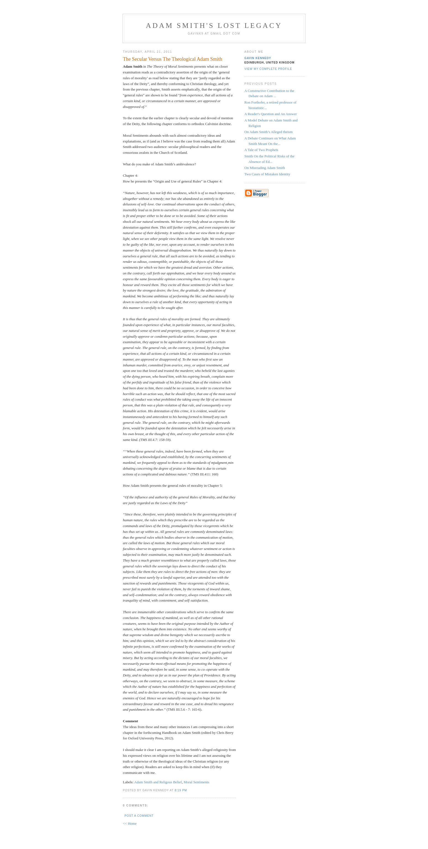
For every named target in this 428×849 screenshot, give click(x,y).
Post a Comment (139, 815)
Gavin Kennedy (257, 58)
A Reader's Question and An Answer (270, 114)
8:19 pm (181, 790)
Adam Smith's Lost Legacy (214, 26)
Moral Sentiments (196, 782)
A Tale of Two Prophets (261, 150)
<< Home (130, 823)
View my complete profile (268, 68)
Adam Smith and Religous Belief (158, 782)
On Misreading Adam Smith (264, 168)
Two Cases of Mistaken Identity (267, 174)
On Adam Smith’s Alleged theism (268, 132)
